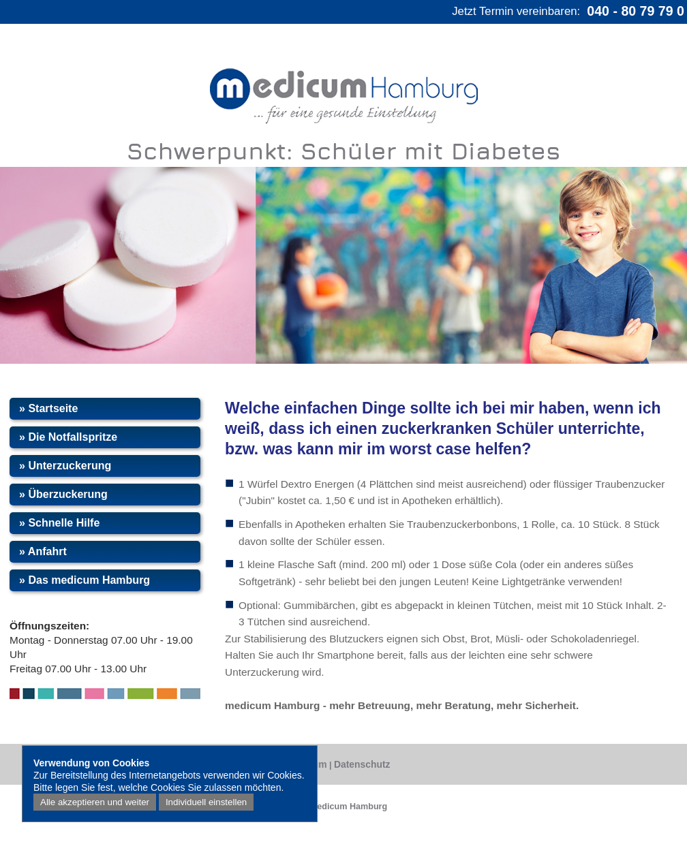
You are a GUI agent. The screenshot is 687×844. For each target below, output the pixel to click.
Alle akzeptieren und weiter (94, 802)
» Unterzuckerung (65, 465)
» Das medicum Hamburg (84, 580)
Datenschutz (362, 764)
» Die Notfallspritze (68, 437)
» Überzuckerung (63, 494)
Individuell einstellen (206, 802)
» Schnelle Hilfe (59, 523)
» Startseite (48, 408)
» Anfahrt (43, 551)
